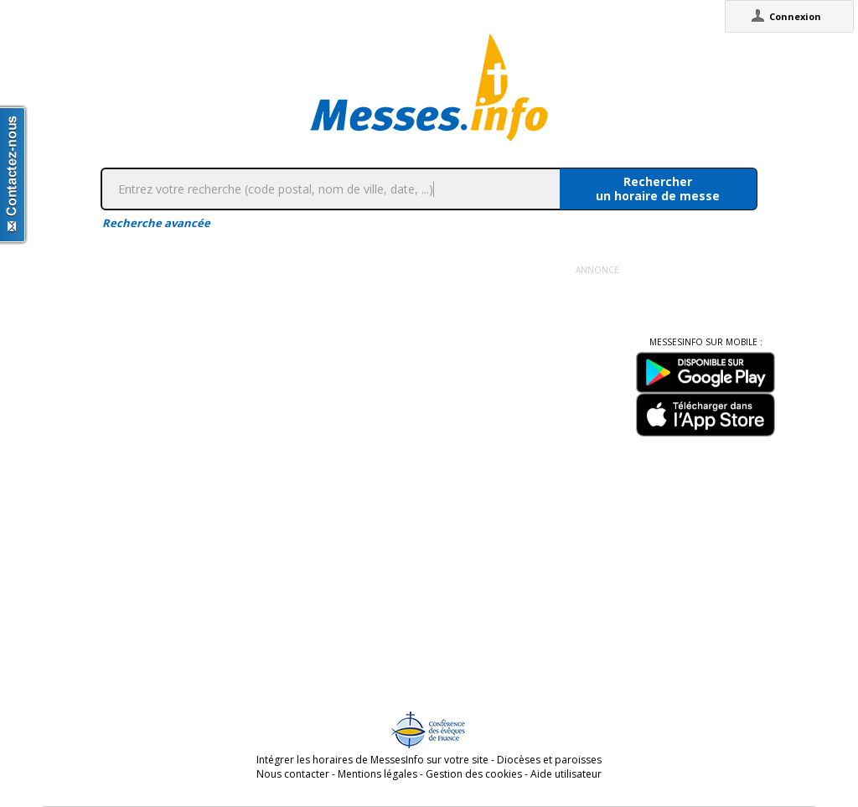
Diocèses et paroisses (549, 760)
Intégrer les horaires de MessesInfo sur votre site (372, 760)
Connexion (795, 16)
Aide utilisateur (566, 774)
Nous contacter (292, 774)
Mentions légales (377, 774)
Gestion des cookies (474, 774)
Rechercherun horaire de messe (658, 188)
